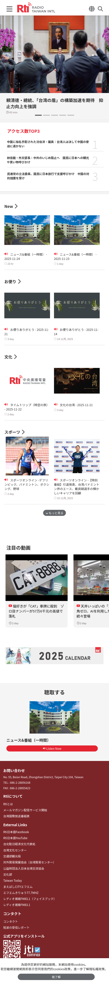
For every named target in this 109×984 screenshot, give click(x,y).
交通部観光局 (11, 857)
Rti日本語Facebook (15, 833)
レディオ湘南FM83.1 (16, 904)
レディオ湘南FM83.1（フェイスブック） (28, 898)
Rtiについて (12, 799)
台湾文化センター (14, 851)
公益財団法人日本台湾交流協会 (22, 868)
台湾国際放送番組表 (15, 818)
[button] (38, 115)
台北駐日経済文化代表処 (18, 845)
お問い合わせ (13, 773)
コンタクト (12, 913)
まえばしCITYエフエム (17, 886)
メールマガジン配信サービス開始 (24, 812)
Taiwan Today (12, 880)
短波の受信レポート (15, 926)
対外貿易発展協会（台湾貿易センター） (28, 863)
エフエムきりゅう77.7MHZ (20, 892)
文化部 (7, 875)
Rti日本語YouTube (14, 839)
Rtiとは (7, 806)
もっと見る (54, 513)
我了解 (56, 977)
